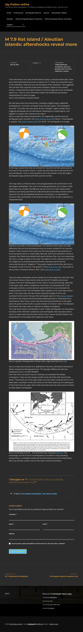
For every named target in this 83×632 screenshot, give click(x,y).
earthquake (59, 67)
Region (52, 608)
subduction (58, 71)
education (66, 67)
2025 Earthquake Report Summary (58, 19)
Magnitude (53, 597)
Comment (13, 514)
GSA (64, 361)
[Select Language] (15, 25)
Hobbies (10, 19)
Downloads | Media (59, 13)
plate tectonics (66, 69)
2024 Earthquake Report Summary (28, 19)
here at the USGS (55, 267)
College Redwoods (61, 65)
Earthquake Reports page (62, 594)
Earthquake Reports (33, 13)
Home (9, 13)
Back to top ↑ (54, 624)
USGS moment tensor (43, 119)
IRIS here (59, 453)
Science (46, 13)
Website (11, 534)
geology (57, 69)
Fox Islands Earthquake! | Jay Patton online (39, 493)
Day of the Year (55, 605)
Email (45, 524)
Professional (18, 13)
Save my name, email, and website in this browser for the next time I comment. (38, 543)
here (16, 93)
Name (11, 524)
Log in (7, 593)
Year (51, 601)
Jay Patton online (17, 4)
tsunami (66, 71)
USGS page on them (52, 269)
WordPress (39, 624)
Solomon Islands (66, 296)
